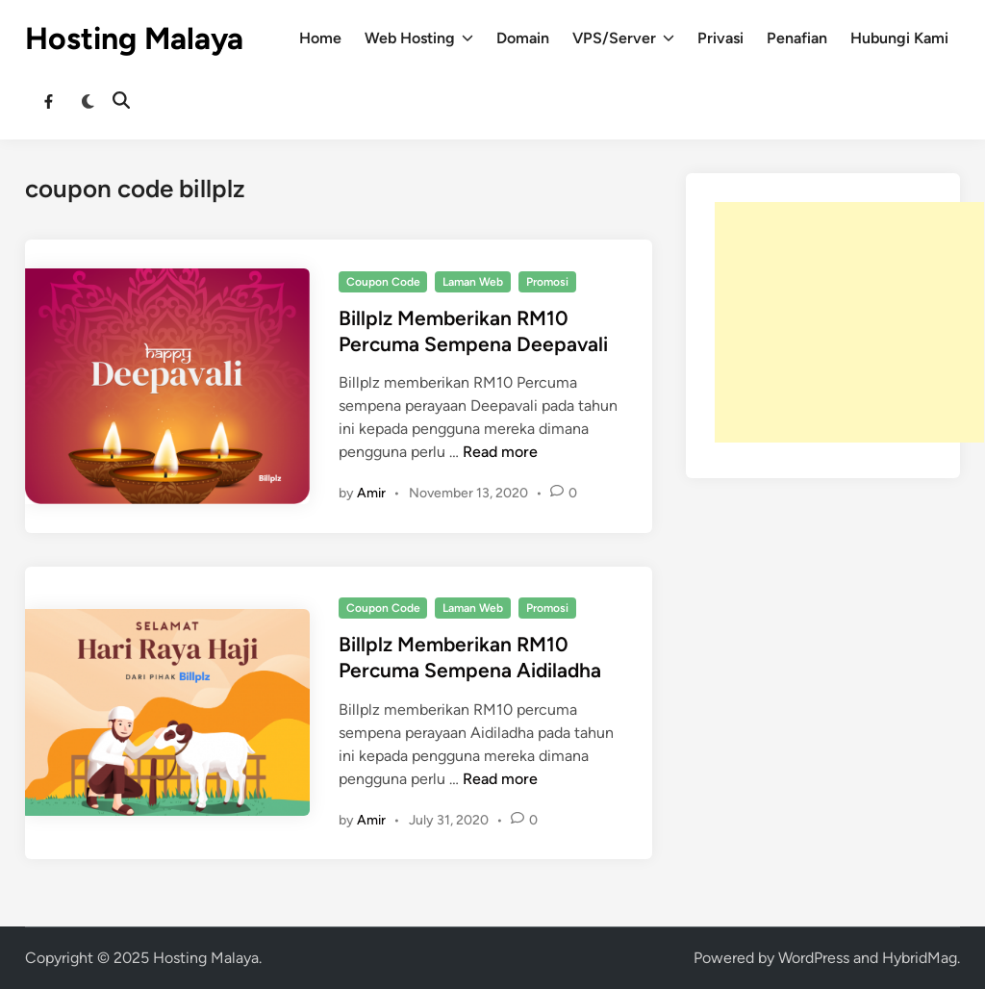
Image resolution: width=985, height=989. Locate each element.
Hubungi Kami (899, 38)
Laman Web (472, 282)
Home (320, 38)
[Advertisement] (849, 322)
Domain (522, 38)
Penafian (797, 38)
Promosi (547, 282)
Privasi (720, 38)
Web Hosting (419, 38)
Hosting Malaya (134, 38)
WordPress (813, 958)
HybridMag (919, 958)
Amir (371, 493)
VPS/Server (623, 38)
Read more (500, 452)
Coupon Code (383, 282)
